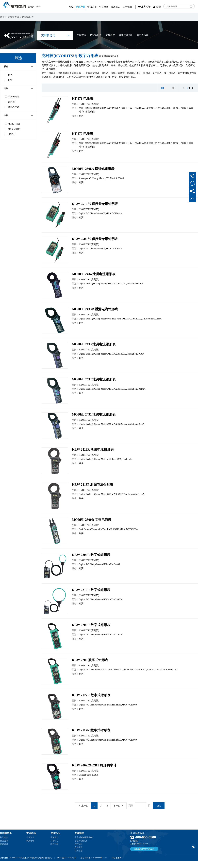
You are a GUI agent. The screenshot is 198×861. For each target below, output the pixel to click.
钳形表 (10, 102)
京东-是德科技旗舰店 (84, 837)
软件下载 (54, 844)
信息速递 (4, 844)
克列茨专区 (13, 17)
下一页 (118, 805)
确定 (159, 805)
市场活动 (30, 837)
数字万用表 (28, 17)
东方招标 (78, 844)
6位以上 (10, 134)
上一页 (83, 805)
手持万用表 (12, 97)
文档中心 (54, 841)
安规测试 (110, 35)
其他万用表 (12, 107)
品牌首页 (81, 35)
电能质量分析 (126, 35)
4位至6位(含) (13, 129)
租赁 (9, 80)
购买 (9, 75)
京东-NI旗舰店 (81, 841)
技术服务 (115, 7)
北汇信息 (78, 850)
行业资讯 (4, 841)
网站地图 (115, 858)
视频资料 (54, 837)
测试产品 (80, 7)
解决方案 (92, 7)
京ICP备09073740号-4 (66, 858)
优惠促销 (30, 841)
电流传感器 (142, 35)
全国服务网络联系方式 (144, 849)
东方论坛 (145, 6)
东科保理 (78, 847)
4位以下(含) (12, 124)
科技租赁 (103, 7)
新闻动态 (4, 837)
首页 (71, 7)
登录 (158, 6)
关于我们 (127, 7)
